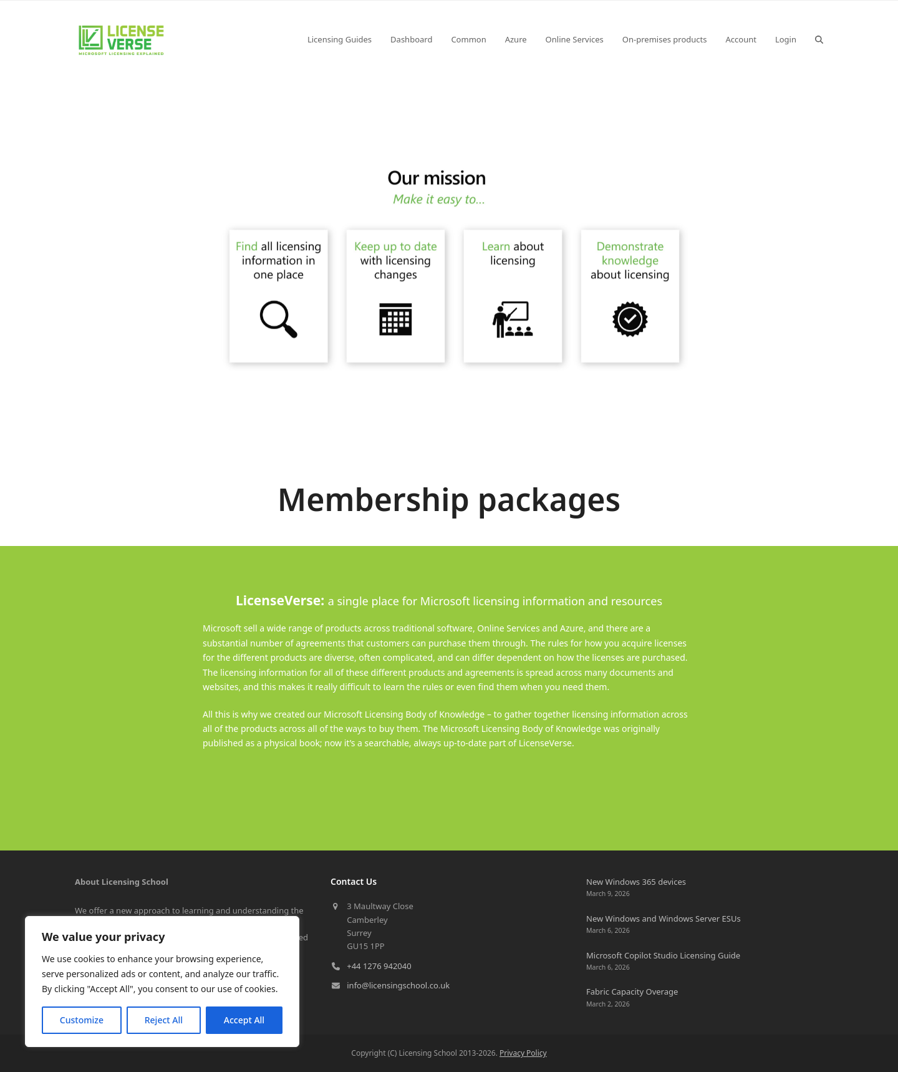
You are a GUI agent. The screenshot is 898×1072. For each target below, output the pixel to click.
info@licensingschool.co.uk (398, 985)
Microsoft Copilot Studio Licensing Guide (663, 955)
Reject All (164, 1020)
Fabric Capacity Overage (632, 991)
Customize (82, 1020)
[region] (162, 981)
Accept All (244, 1020)
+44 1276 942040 (379, 966)
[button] (819, 39)
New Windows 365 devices (636, 881)
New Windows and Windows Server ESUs (663, 918)
